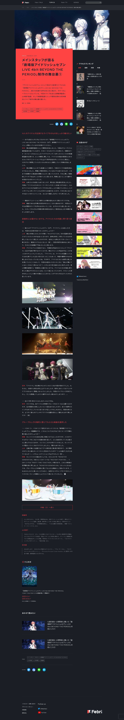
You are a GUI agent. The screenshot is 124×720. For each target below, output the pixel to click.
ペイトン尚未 (96, 155)
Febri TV (64, 2)
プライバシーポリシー (27, 707)
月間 (92, 68)
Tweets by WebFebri (82, 280)
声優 (91, 146)
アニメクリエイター (96, 149)
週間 (86, 68)
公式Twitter (26, 598)
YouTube (43, 712)
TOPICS (52, 2)
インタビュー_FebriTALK (83, 149)
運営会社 (24, 713)
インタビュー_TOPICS (28, 109)
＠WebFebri (43, 709)
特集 (28, 7)
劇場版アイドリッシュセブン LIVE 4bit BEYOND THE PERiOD (49, 109)
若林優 (32, 111)
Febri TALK (39, 2)
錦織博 (37, 111)
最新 (79, 68)
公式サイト (25, 596)
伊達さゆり (80, 152)
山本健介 (26, 111)
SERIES (76, 2)
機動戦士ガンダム (82, 155)
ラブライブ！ (81, 157)
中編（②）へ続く (47, 507)
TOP (23, 7)
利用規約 (24, 710)
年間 (98, 68)
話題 (90, 155)
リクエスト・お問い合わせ (28, 704)
